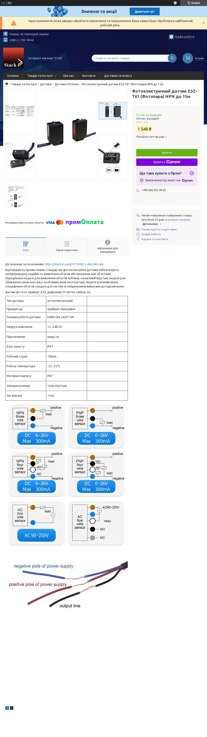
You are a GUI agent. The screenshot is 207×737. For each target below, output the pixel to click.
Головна (13, 75)
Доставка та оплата (118, 75)
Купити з (167, 162)
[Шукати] (172, 58)
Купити (167, 152)
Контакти (88, 75)
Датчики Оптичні (66, 84)
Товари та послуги (40, 75)
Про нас (68, 75)
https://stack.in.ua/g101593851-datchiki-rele (74, 264)
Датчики (46, 84)
